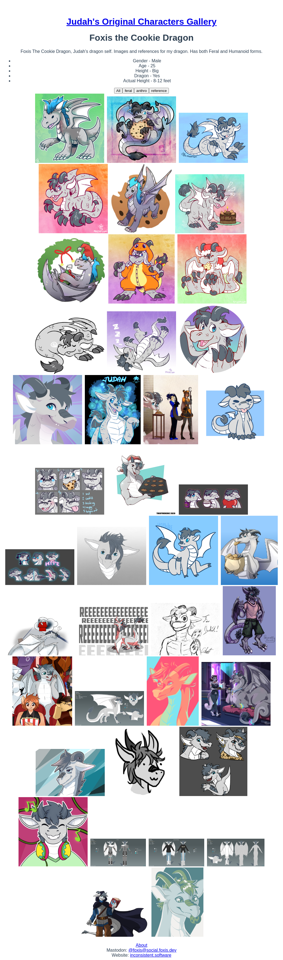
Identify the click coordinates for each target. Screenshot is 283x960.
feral (128, 91)
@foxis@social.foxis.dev (153, 950)
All (118, 91)
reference (159, 91)
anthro (141, 91)
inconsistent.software (150, 955)
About (141, 945)
